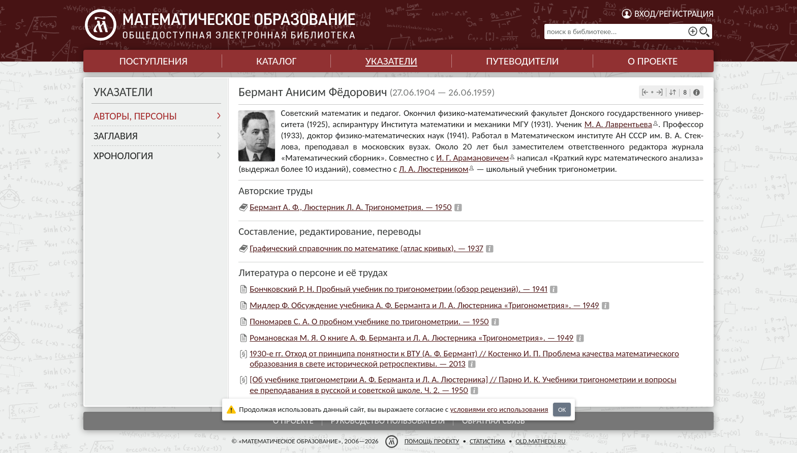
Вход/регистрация (674, 13)
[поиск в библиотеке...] (628, 31)
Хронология (123, 155)
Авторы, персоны (135, 116)
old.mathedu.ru (540, 441)
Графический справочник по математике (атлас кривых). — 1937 (366, 248)
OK (562, 409)
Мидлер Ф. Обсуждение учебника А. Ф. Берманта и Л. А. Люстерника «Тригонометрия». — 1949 (424, 305)
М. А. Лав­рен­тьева (618, 124)
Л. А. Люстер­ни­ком (434, 169)
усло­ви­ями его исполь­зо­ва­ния (499, 409)
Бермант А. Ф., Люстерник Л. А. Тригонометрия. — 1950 (351, 207)
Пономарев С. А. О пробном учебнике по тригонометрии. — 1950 (369, 321)
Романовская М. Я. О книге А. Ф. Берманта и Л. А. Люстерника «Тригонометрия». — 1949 (411, 338)
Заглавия (116, 136)
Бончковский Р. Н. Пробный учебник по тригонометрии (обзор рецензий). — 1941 (398, 289)
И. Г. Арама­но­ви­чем (472, 158)
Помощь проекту (432, 441)
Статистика (487, 441)
